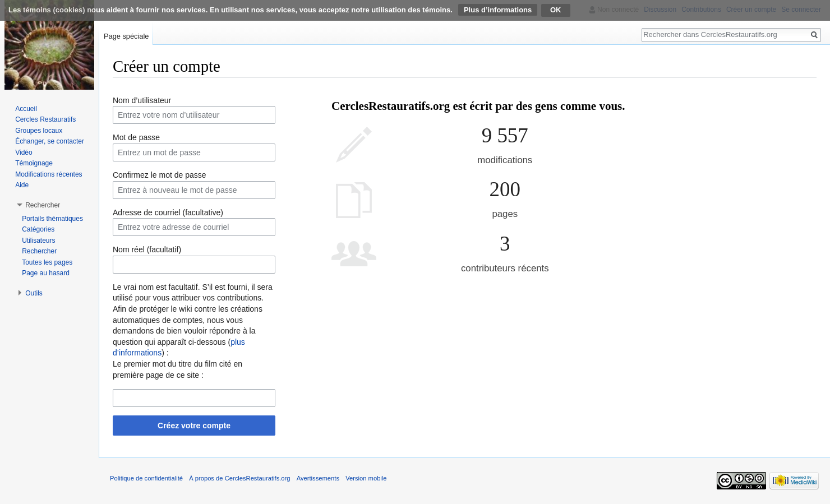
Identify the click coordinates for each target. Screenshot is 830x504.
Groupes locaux (38, 131)
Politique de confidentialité (146, 478)
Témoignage (34, 163)
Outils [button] (34, 293)
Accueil (26, 109)
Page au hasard (46, 273)
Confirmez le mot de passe (159, 174)
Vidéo (23, 152)
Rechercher (39, 251)
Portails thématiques (52, 219)
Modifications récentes (48, 174)
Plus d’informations (498, 10)
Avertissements (318, 478)
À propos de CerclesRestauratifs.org (239, 478)
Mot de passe (136, 137)
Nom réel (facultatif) (147, 249)
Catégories (38, 229)
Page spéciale (126, 36)
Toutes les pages (47, 262)
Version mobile (365, 478)
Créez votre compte (194, 425)
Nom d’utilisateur (142, 100)
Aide (22, 185)
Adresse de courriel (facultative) (168, 212)
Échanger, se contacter (49, 141)
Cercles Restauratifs (45, 119)
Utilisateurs (38, 240)
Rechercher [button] (42, 205)
